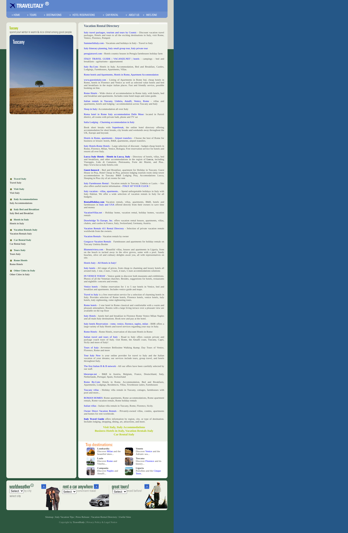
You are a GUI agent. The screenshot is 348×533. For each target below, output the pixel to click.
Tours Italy (15, 254)
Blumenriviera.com (93, 249)
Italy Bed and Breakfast (21, 213)
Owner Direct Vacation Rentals (100, 411)
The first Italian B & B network (100, 366)
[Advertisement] (41, 146)
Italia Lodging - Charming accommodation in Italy (109, 122)
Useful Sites (125, 517)
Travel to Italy (91, 294)
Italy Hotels (90, 315)
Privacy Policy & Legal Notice (101, 522)
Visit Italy (15, 192)
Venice (148, 451)
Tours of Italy (91, 347)
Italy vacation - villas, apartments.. (101, 191)
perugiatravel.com (93, 53)
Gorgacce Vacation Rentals (97, 241)
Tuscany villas (91, 389)
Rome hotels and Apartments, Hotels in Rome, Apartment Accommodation (121, 74)
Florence (149, 461)
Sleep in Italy (90, 109)
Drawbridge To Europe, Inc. (98, 220)
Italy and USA (106, 204)
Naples (110, 470)
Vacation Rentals (92, 236)
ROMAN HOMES (93, 397)
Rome (110, 461)
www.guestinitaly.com (95, 79)
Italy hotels (89, 268)
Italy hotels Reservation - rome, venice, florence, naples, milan (116, 323)
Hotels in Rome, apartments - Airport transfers (108, 138)
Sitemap (49, 517)
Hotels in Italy (17, 223)
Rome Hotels (16, 264)
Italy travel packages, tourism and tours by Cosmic (110, 32)
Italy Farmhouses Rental (96, 183)
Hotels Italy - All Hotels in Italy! (100, 262)
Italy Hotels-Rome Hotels (97, 146)
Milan (110, 451)
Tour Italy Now (92, 355)
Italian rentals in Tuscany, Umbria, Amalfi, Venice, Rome (117, 101)
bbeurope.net (90, 374)
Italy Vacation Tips (64, 517)
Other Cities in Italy (20, 274)
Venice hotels (91, 286)
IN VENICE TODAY (94, 276)
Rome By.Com (92, 382)
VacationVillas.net (93, 212)
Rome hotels (90, 305)
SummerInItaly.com (94, 43)
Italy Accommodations (21, 203)
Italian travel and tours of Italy (101, 336)
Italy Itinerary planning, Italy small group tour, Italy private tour (116, 48)
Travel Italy (15, 182)
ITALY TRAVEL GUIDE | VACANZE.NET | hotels (111, 58)
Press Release (82, 517)
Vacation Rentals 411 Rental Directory (104, 228)
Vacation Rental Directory (104, 517)
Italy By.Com (91, 66)
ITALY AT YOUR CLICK (135, 186)
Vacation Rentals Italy (21, 233)
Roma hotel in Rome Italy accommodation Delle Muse (114, 114)
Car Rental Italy (18, 243)
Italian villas (90, 405)
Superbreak (118, 127)
